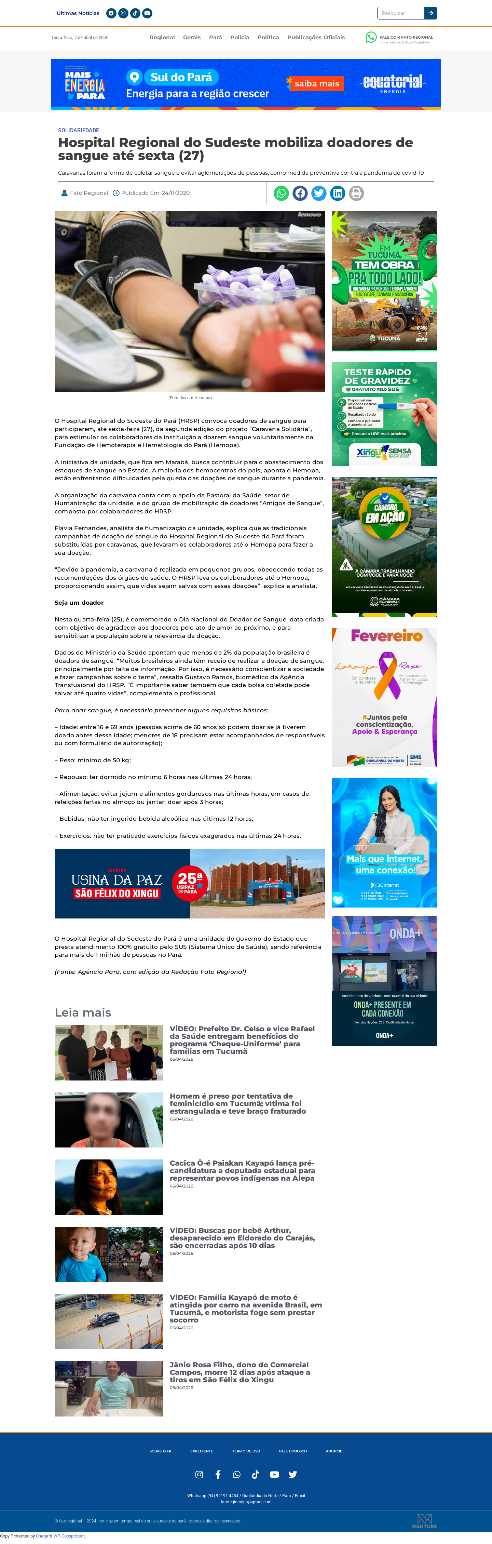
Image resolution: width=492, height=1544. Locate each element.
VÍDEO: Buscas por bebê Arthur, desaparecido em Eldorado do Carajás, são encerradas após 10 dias (242, 1242)
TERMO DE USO (245, 1455)
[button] (281, 197)
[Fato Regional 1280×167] (246, 112)
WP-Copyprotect (69, 1540)
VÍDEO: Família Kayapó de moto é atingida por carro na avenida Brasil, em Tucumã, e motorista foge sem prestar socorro (246, 1313)
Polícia (239, 41)
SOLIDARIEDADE (78, 134)
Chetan (42, 1540)
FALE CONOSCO (298, 1455)
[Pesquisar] (430, 15)
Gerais (192, 41)
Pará (215, 41)
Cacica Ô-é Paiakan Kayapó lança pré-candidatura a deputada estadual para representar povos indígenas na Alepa (242, 1174)
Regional (162, 41)
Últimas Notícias (78, 15)
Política (268, 41)
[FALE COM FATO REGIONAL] (371, 41)
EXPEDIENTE (195, 1455)
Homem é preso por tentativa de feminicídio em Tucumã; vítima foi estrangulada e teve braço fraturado (238, 1107)
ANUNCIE (346, 1455)
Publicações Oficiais (316, 41)
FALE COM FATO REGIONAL (406, 41)
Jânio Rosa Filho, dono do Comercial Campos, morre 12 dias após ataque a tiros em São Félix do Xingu (240, 1376)
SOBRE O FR (148, 1455)
